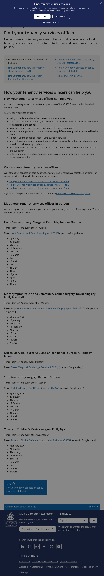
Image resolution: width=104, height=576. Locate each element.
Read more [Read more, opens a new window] (70, 10)
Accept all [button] (42, 16)
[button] (52, 22)
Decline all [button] (61, 16)
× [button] (101, 3)
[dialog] (52, 13)
